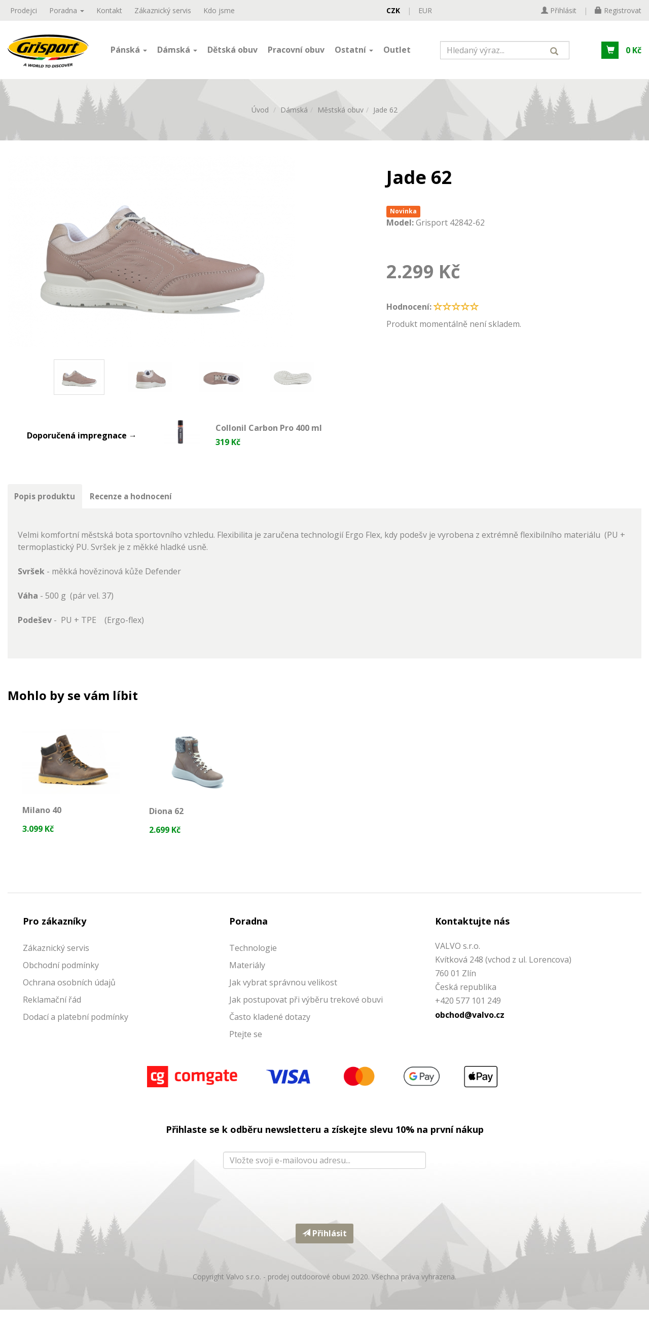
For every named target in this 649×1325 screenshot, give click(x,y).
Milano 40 (42, 819)
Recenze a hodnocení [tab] (135, 505)
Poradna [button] (66, 10)
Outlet (397, 52)
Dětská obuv (232, 52)
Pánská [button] (129, 52)
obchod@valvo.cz (469, 1029)
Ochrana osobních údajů (69, 997)
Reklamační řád (52, 1014)
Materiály (247, 979)
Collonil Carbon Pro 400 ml (268, 435)
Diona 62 (167, 822)
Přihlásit (324, 1248)
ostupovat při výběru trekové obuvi (315, 1014)
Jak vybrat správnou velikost (283, 997)
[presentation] (324, 1209)
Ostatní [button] (354, 52)
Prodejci (23, 10)
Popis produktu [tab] (46, 505)
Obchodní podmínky (61, 979)
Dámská (294, 117)
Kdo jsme (219, 10)
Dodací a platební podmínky (75, 1031)
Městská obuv (340, 117)
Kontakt (109, 10)
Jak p (238, 1014)
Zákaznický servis (162, 10)
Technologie (253, 962)
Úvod (260, 117)
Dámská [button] (177, 52)
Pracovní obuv (296, 52)
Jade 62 (385, 117)
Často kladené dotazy (269, 1031)
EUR (425, 10)
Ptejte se (245, 1048)
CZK (393, 10)
